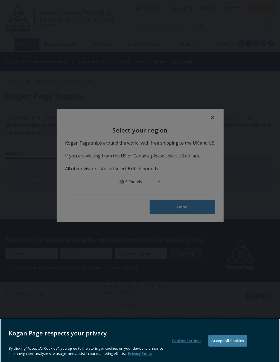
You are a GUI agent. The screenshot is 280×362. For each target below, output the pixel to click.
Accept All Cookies (227, 349)
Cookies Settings (186, 349)
